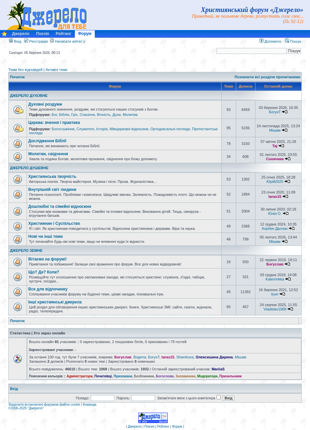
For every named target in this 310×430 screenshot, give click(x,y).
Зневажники (186, 376)
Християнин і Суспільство (54, 223)
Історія (101, 129)
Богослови (165, 376)
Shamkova (185, 357)
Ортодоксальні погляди (170, 129)
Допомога (270, 41)
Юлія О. (274, 213)
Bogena (139, 357)
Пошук (293, 41)
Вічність (103, 115)
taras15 (274, 197)
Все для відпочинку (48, 289)
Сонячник (275, 159)
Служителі (85, 129)
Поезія (42, 33)
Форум (84, 33)
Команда (89, 404)
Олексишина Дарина (214, 357)
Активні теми (57, 70)
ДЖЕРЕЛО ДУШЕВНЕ (29, 168)
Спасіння (87, 115)
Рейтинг (63, 33)
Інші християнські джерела (54, 302)
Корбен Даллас (275, 228)
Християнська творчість (52, 176)
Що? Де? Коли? (43, 272)
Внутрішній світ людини (52, 189)
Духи (116, 115)
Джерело (20, 33)
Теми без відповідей (25, 70)
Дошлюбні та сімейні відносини (59, 206)
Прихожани (123, 376)
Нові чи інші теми (45, 236)
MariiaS (218, 369)
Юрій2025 (274, 182)
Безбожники (144, 376)
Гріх (74, 115)
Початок (17, 77)
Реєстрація (36, 41)
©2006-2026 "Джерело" (26, 408)
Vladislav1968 (274, 309)
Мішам (274, 130)
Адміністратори (79, 376)
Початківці (103, 376)
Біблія (64, 115)
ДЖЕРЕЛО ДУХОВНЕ (29, 96)
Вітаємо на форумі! (47, 259)
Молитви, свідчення (48, 154)
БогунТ (275, 112)
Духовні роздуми (45, 104)
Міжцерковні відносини (129, 129)
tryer (274, 294)
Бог (54, 115)
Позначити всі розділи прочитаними (267, 77)
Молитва (130, 115)
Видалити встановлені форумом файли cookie (44, 404)
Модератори (207, 376)
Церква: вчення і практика (54, 122)
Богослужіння (63, 129)
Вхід (15, 41)
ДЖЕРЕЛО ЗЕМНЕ (26, 250)
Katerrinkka (275, 279)
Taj (274, 146)
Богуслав (274, 264)
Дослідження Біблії (47, 141)
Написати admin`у (70, 41)
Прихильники (231, 376)
